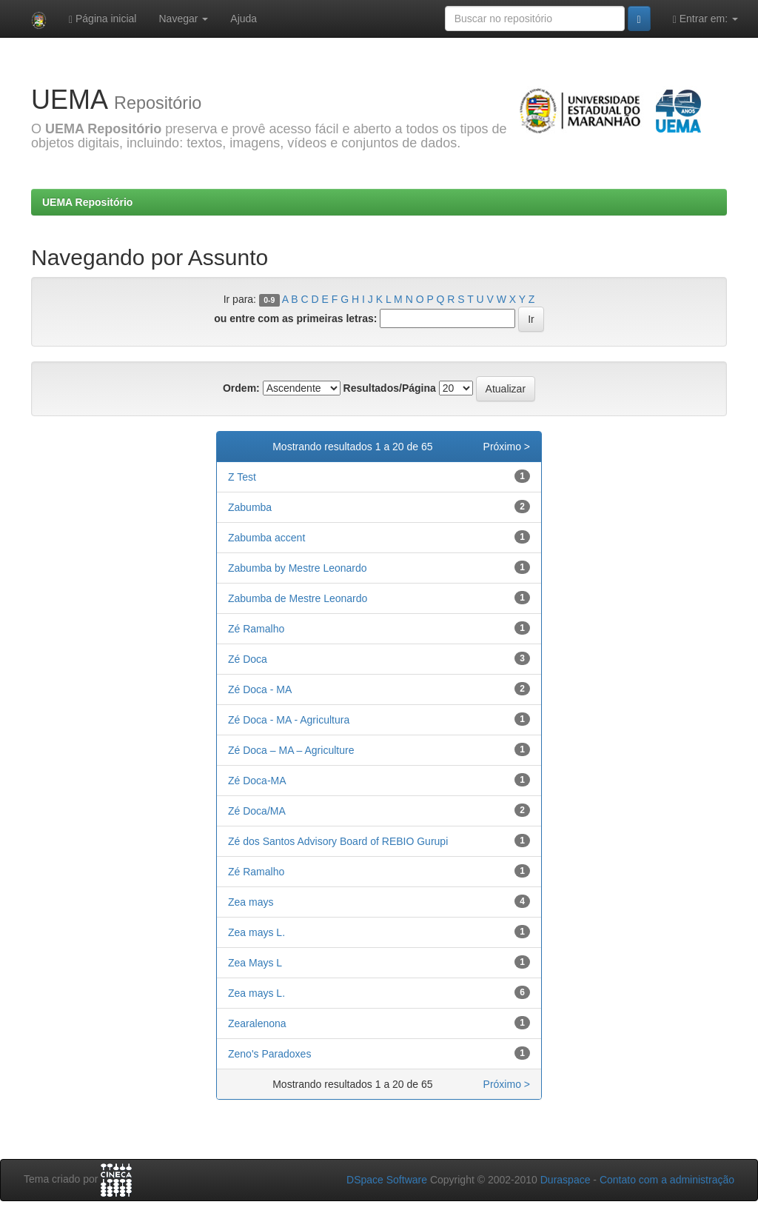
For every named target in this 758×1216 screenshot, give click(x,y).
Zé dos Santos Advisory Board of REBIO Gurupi (338, 841)
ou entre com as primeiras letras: (295, 318)
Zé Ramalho (256, 629)
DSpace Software (386, 1180)
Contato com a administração (667, 1180)
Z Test (242, 477)
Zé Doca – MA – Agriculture (291, 750)
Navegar (183, 18)
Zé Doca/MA (257, 811)
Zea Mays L (255, 963)
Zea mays (250, 902)
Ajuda (243, 18)
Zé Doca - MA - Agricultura (288, 720)
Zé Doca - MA (260, 689)
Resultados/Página (389, 388)
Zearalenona (257, 1023)
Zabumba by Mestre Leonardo (297, 568)
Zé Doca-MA (257, 780)
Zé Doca (247, 659)
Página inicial (103, 19)
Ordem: (241, 388)
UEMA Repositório (87, 202)
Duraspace (565, 1180)
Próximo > (506, 446)
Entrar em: (705, 19)
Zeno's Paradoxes (269, 1054)
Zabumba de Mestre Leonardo (297, 598)
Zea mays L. (256, 932)
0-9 (269, 299)
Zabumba (250, 507)
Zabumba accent (266, 538)
